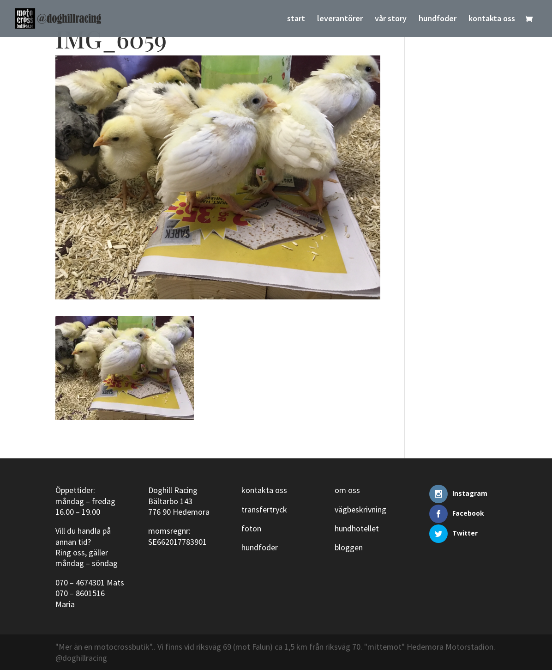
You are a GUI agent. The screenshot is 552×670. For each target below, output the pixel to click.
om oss (347, 490)
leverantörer (340, 19)
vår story (391, 19)
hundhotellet (357, 528)
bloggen (349, 547)
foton (251, 528)
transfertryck (264, 509)
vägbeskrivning (360, 509)
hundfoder (437, 19)
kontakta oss (491, 19)
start (296, 19)
